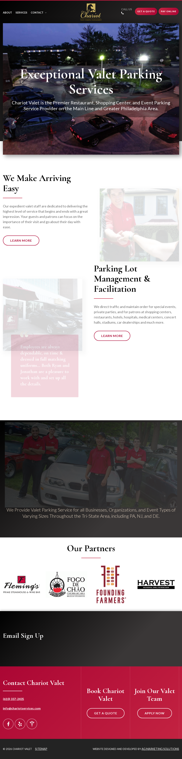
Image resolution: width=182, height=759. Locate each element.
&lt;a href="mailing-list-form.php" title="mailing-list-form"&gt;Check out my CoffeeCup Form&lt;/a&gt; (121, 645)
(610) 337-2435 (13, 699)
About (7, 12)
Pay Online (168, 11)
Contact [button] (38, 12)
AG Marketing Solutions (160, 748)
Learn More (21, 240)
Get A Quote (146, 11)
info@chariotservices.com (22, 708)
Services (21, 12)
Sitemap (41, 748)
